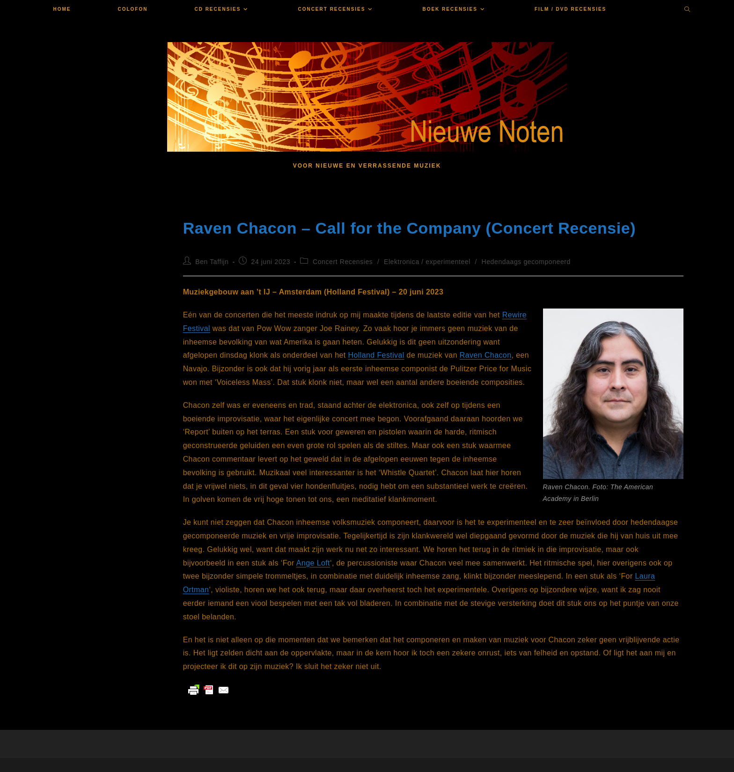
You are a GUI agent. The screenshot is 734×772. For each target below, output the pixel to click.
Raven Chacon (486, 355)
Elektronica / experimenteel (427, 261)
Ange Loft (313, 563)
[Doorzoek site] (687, 10)
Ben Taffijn (211, 261)
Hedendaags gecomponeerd (526, 261)
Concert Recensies (343, 261)
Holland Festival (376, 355)
